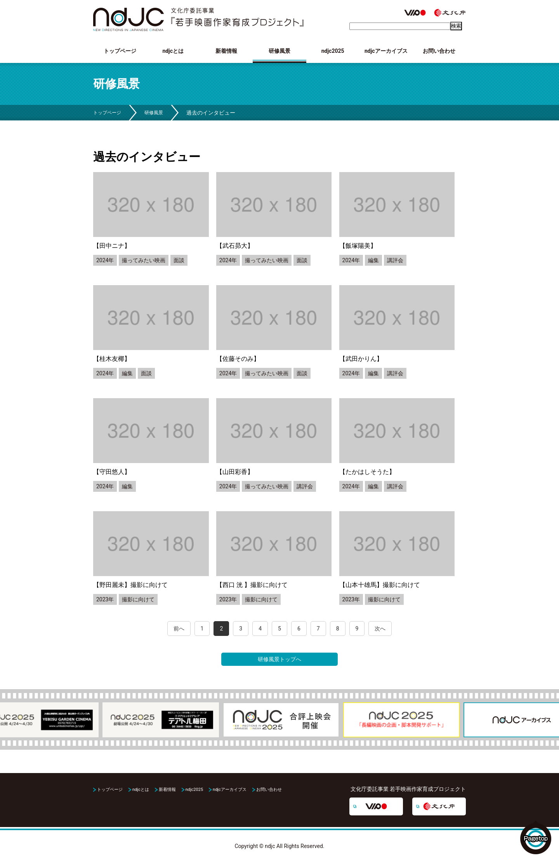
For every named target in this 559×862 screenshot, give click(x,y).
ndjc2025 (332, 51)
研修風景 (279, 51)
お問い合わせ (439, 51)
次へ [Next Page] (380, 628)
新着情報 (226, 51)
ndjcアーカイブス (386, 51)
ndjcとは (173, 51)
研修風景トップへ (279, 659)
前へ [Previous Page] (179, 628)
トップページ (120, 51)
